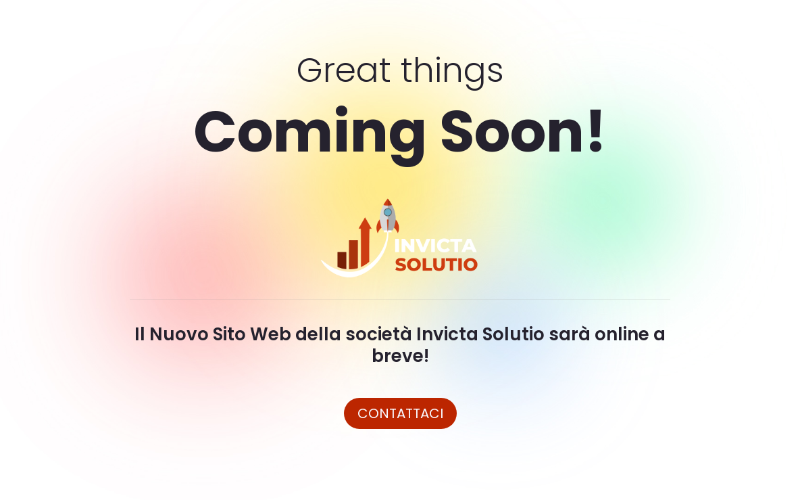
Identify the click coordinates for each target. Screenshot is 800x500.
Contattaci (400, 413)
